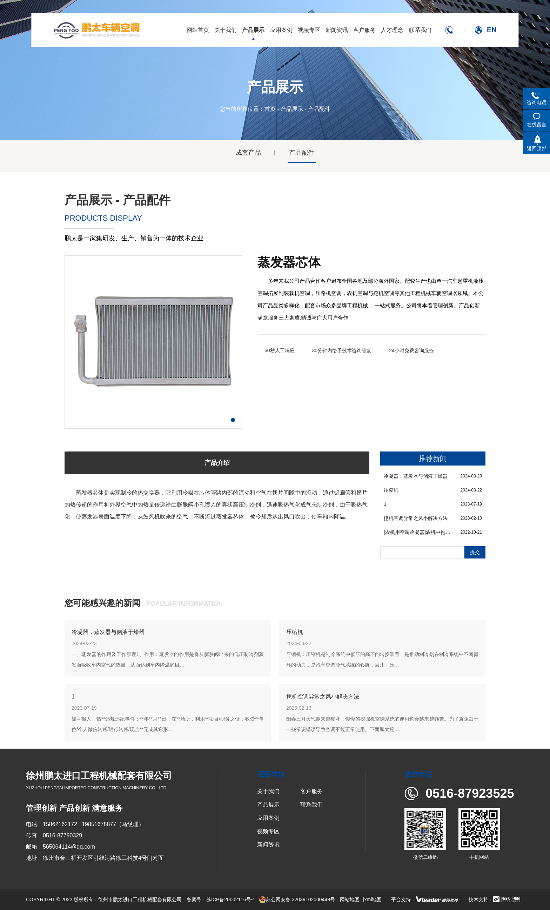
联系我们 (311, 805)
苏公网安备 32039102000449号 (297, 899)
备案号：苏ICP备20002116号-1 (221, 899)
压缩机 (294, 632)
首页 (270, 109)
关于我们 (268, 791)
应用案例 (268, 818)
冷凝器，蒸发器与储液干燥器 (108, 632)
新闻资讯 (268, 845)
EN (492, 30)
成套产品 (248, 152)
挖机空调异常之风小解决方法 (322, 697)
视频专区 (268, 831)
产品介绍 (217, 462)
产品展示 (292, 109)
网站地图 (350, 899)
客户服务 (311, 791)
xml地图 (373, 899)
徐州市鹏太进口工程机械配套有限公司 (140, 899)
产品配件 (301, 152)
